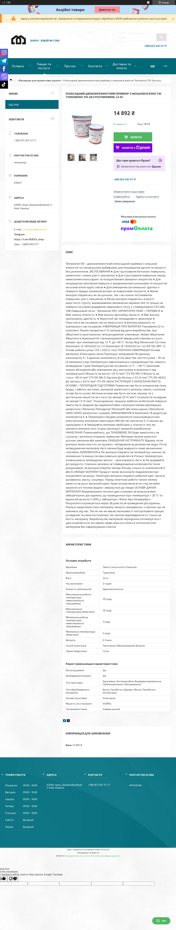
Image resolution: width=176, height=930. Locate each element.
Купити (136, 137)
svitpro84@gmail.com (35, 229)
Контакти (95, 66)
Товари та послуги (44, 66)
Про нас (70, 66)
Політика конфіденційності (106, 855)
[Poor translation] (13, 879)
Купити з (136, 148)
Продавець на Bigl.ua (88, 852)
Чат (161, 920)
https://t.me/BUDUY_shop (29, 239)
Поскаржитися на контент (78, 855)
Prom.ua (105, 849)
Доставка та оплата (121, 66)
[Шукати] (161, 37)
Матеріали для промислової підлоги (40, 80)
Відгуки (14, 104)
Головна (18, 66)
